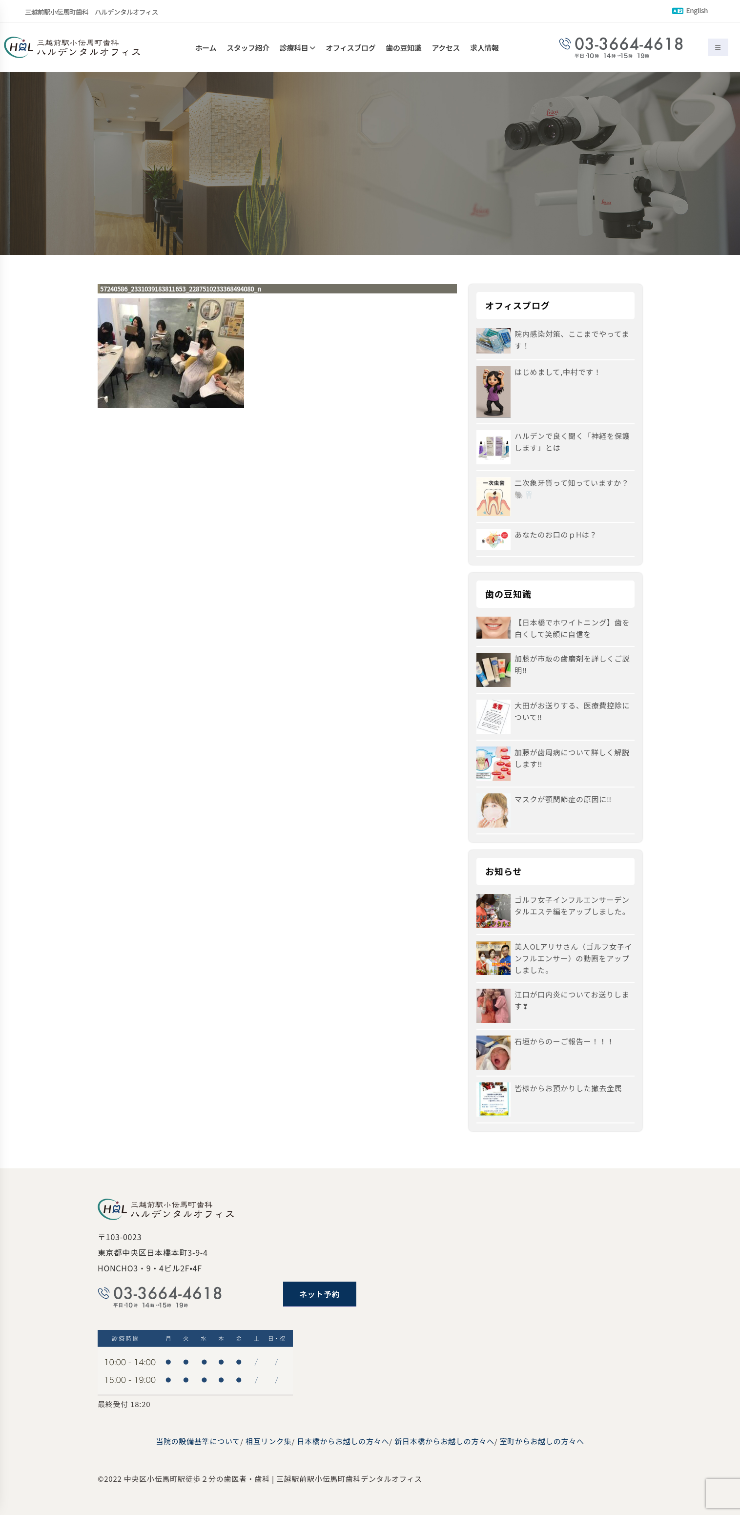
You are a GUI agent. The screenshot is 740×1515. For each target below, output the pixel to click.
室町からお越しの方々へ (541, 1441)
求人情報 (484, 47)
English (690, 10)
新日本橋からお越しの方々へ (444, 1441)
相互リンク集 (269, 1441)
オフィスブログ (350, 47)
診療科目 (294, 47)
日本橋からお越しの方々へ (343, 1441)
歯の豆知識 (403, 47)
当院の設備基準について (198, 1441)
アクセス (446, 47)
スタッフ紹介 (247, 47)
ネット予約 (319, 1294)
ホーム (205, 47)
